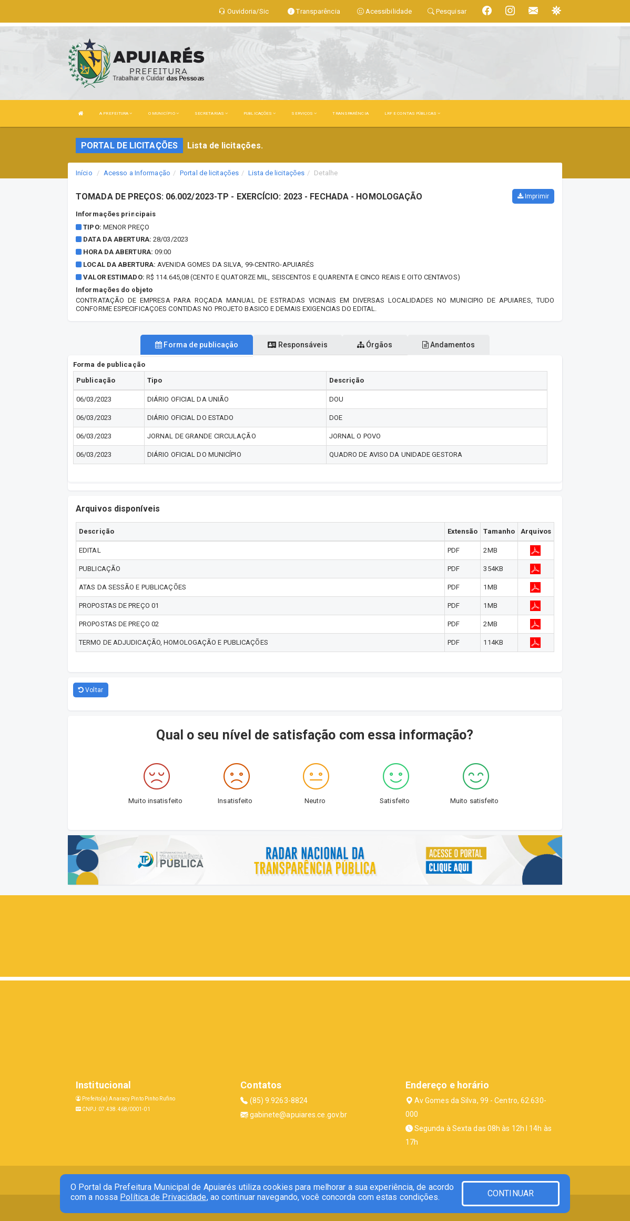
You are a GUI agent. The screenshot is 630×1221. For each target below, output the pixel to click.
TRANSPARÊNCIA (350, 113)
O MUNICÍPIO (163, 113)
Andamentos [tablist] (448, 345)
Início (84, 173)
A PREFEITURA (115, 113)
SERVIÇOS (304, 113)
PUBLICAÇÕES (259, 113)
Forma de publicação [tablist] (196, 345)
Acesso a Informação (137, 173)
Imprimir (533, 196)
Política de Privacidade (163, 1197)
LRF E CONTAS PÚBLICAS (412, 113)
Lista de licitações (276, 173)
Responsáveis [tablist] (297, 345)
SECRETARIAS (211, 113)
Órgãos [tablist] (375, 345)
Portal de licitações (209, 173)
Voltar (90, 690)
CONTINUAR (510, 1193)
